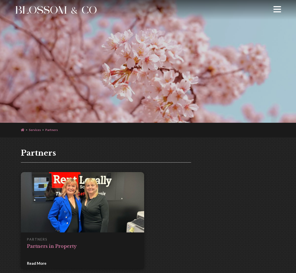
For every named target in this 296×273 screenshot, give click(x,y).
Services (35, 130)
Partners (51, 130)
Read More (37, 263)
